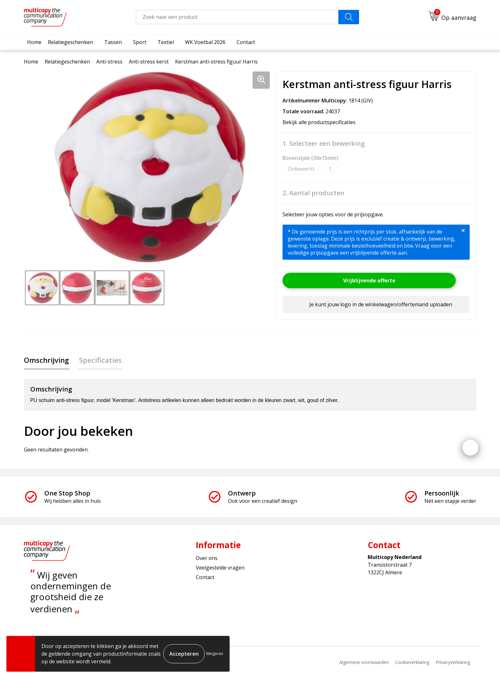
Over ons (206, 558)
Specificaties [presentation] (99, 360)
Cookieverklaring (412, 662)
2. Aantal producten (313, 193)
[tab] (46, 360)
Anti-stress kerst (149, 61)
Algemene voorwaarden (364, 662)
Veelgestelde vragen (220, 567)
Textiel (166, 42)
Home (34, 42)
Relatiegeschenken (70, 42)
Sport (139, 42)
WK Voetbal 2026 (205, 42)
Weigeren (214, 653)
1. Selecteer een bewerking (324, 143)
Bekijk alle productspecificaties (321, 122)
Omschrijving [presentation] (46, 360)
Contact (246, 42)
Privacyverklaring (453, 662)
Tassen (113, 42)
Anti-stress (109, 61)
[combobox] (237, 17)
